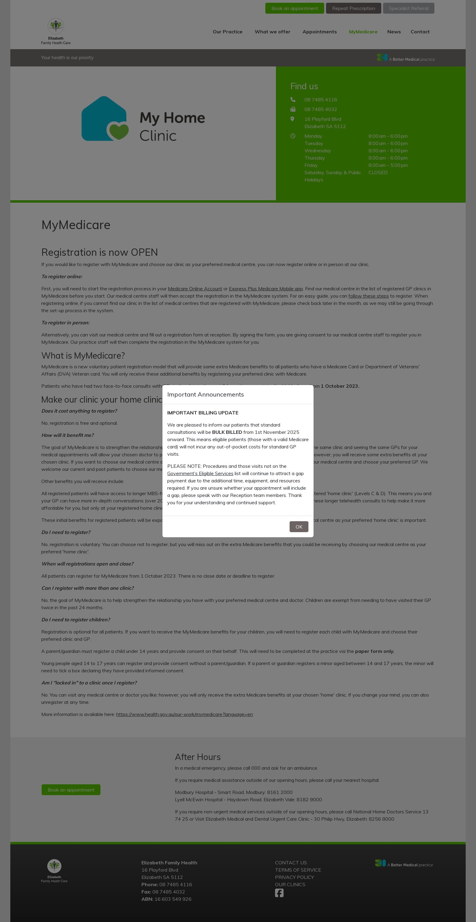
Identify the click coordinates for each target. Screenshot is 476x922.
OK (299, 527)
